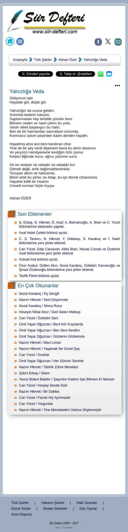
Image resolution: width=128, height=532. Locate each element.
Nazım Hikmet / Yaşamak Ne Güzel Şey (49, 349)
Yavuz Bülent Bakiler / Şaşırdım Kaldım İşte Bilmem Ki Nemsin (66, 379)
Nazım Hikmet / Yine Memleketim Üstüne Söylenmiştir (60, 410)
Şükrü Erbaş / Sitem (34, 373)
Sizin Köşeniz (21, 514)
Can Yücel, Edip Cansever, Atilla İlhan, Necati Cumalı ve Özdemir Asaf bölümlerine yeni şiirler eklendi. (69, 251)
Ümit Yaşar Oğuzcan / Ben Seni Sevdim (49, 330)
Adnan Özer (68, 60)
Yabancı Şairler (52, 503)
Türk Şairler (43, 60)
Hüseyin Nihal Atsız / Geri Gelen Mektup (49, 312)
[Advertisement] (64, 455)
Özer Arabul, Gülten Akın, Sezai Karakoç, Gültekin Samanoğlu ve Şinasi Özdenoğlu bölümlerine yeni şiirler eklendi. (69, 268)
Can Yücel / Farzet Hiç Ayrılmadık (44, 398)
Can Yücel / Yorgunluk (36, 404)
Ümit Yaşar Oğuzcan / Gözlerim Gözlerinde (52, 336)
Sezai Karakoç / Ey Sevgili (39, 294)
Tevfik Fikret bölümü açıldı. (39, 276)
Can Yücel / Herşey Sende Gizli (43, 385)
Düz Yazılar (88, 509)
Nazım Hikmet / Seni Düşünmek (43, 300)
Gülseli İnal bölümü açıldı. (38, 259)
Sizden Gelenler (55, 509)
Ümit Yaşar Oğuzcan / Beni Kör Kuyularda (51, 324)
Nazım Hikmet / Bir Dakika (39, 392)
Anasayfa (20, 60)
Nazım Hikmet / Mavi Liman (40, 343)
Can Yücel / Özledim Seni (38, 318)
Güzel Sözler (21, 509)
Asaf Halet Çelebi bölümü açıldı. (43, 233)
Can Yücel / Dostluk (34, 355)
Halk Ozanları (86, 503)
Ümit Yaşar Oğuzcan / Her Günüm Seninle (51, 361)
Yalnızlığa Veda (95, 60)
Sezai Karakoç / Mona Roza (40, 306)
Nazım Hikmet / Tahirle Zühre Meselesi (48, 367)
